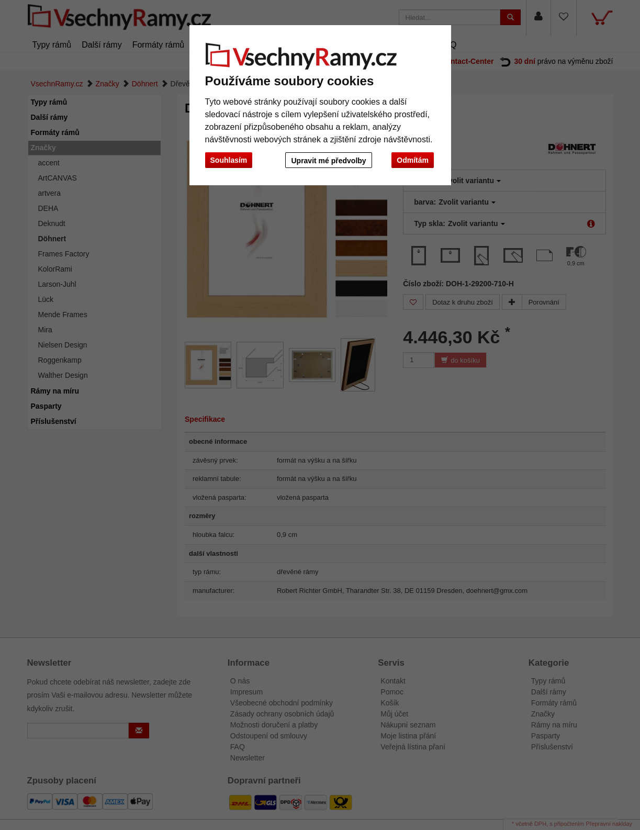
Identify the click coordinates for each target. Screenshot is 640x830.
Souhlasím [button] (229, 160)
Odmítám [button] (413, 160)
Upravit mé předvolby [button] (327, 160)
